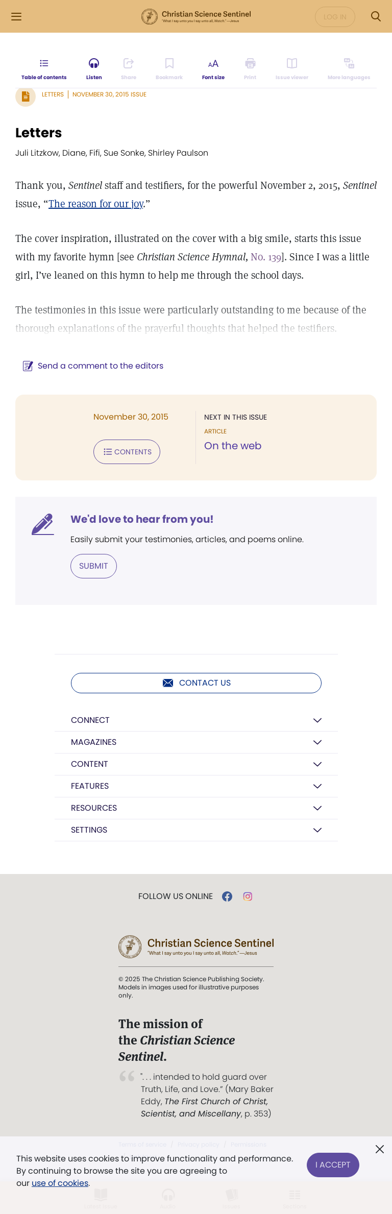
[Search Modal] (375, 16)
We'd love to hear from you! (142, 519)
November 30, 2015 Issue (109, 94)
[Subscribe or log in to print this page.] (250, 69)
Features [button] (90, 786)
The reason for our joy (95, 203)
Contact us (196, 683)
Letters (53, 94)
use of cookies (60, 1183)
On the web (233, 446)
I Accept (333, 1165)
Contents (127, 452)
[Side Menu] (16, 16)
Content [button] (89, 764)
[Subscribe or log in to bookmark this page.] (169, 69)
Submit (93, 566)
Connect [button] (90, 720)
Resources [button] (94, 808)
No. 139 (266, 256)
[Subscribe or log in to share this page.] (128, 69)
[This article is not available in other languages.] (349, 69)
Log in (335, 17)
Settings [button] (89, 830)
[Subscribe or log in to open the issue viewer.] (292, 69)
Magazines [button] (93, 742)
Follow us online (175, 896)
